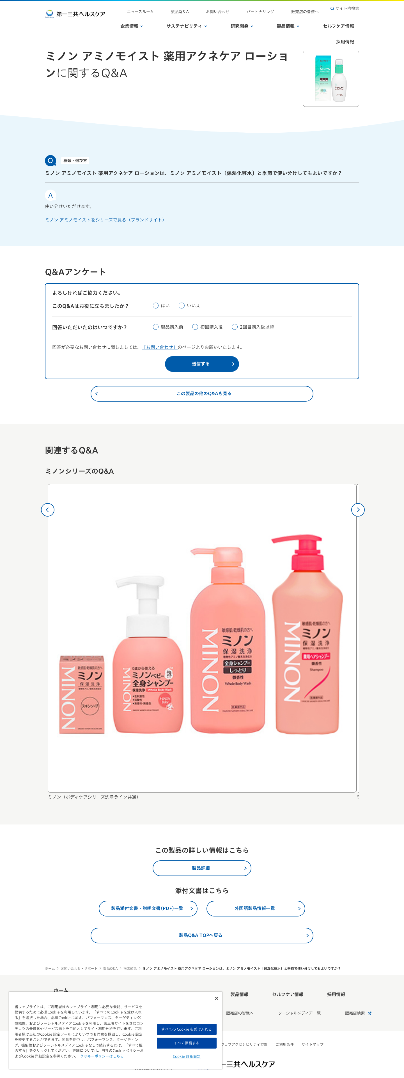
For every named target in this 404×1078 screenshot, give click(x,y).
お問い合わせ (243, 8)
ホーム (50, 968)
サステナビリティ (191, 19)
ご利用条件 (285, 1031)
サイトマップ (312, 1031)
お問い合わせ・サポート (79, 968)
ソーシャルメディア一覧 (285, 1002)
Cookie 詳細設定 (187, 1056)
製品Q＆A (216, 8)
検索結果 (130, 968)
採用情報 (350, 19)
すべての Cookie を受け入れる (186, 1029)
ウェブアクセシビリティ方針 (244, 1031)
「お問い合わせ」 (160, 347)
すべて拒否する (186, 1043)
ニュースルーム (186, 8)
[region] (115, 1030)
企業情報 (147, 19)
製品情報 (272, 19)
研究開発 (236, 19)
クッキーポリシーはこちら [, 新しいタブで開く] (102, 1056)
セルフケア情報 (312, 19)
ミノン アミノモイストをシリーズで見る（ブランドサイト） (106, 220)
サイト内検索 (344, 8)
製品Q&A (110, 968)
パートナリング (276, 8)
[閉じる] (216, 998)
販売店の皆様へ (310, 8)
